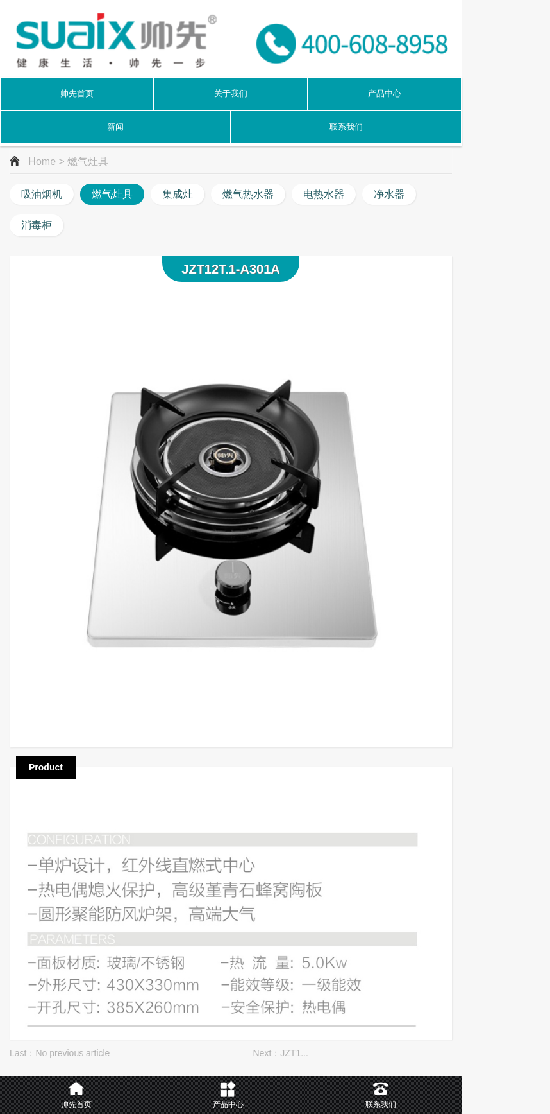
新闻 (115, 127)
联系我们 (346, 127)
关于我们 (230, 93)
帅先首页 (77, 93)
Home (42, 161)
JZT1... (294, 1053)
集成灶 (177, 194)
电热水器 (323, 194)
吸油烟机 (41, 194)
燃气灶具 (112, 194)
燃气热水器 (248, 194)
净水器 (389, 194)
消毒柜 (36, 225)
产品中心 (384, 93)
